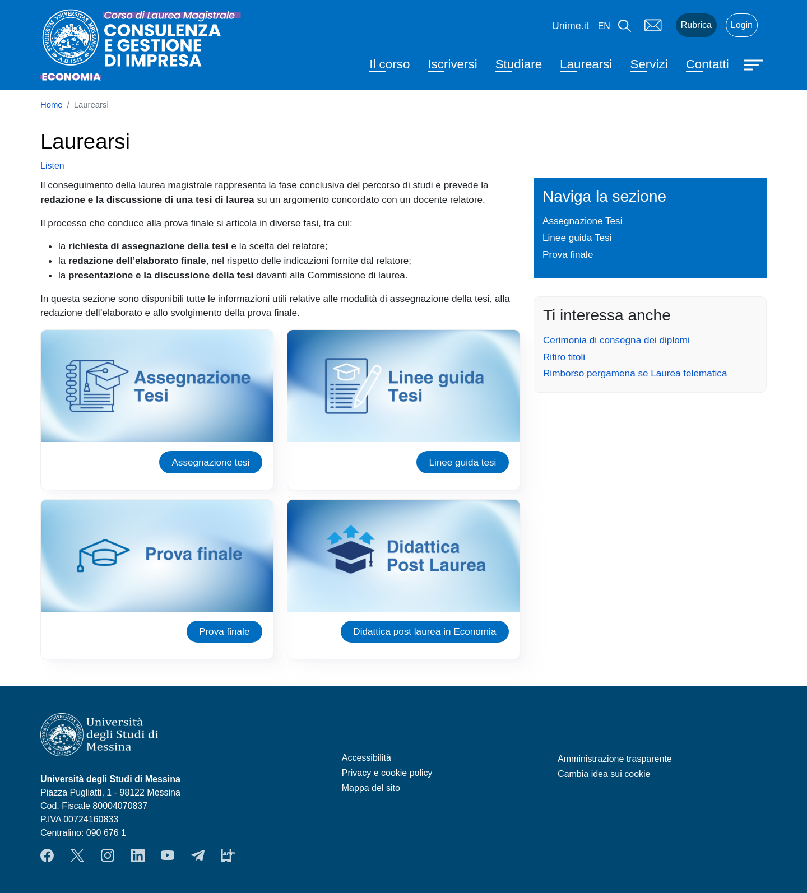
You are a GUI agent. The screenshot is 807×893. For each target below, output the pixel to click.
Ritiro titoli (564, 356)
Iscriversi (452, 64)
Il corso (389, 64)
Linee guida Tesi (576, 237)
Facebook (47, 855)
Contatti (707, 64)
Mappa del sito (371, 788)
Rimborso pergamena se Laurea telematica (635, 373)
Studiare (518, 64)
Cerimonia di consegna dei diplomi (616, 340)
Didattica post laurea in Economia (424, 631)
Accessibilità (366, 757)
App (228, 855)
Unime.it (570, 25)
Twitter (77, 855)
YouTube (167, 855)
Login (742, 25)
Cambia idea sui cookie (604, 774)
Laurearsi (586, 64)
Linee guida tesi (462, 462)
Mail (653, 25)
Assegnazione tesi (210, 462)
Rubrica (696, 25)
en (604, 26)
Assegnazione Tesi (582, 220)
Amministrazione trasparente (615, 759)
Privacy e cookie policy (387, 773)
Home (51, 104)
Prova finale (224, 631)
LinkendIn (138, 855)
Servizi (648, 64)
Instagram (107, 855)
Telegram (198, 855)
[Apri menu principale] (755, 64)
